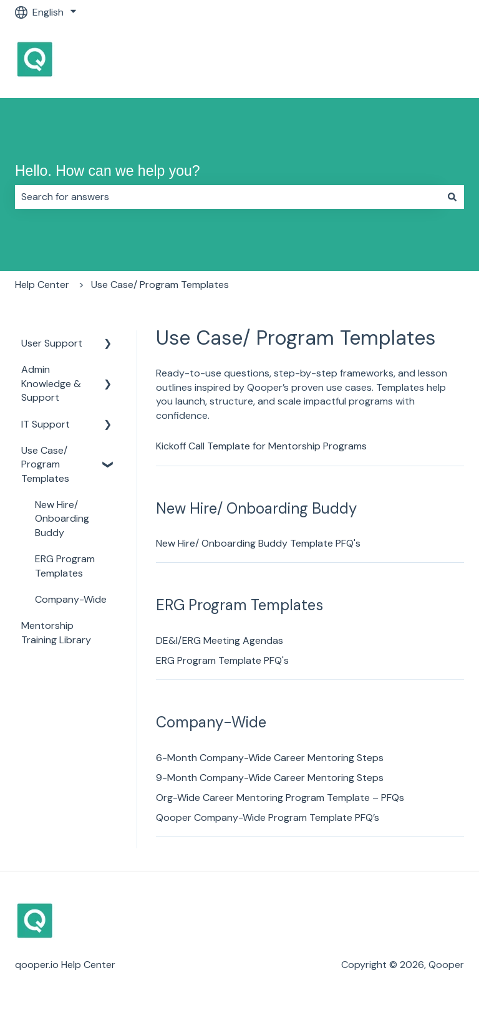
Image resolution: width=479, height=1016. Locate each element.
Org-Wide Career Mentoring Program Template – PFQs (280, 797)
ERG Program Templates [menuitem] (65, 565)
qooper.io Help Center (65, 964)
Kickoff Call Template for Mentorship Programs (261, 446)
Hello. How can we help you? (107, 171)
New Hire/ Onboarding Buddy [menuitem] (62, 518)
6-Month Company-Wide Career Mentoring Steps (270, 757)
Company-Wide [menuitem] (71, 599)
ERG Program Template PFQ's (222, 660)
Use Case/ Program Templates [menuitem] (45, 464)
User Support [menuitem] (51, 343)
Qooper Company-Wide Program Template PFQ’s (267, 817)
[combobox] (227, 197)
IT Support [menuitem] (45, 424)
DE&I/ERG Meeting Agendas (219, 640)
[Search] (452, 197)
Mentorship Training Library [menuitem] (56, 632)
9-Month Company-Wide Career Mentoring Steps (270, 777)
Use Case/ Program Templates (160, 284)
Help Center (42, 284)
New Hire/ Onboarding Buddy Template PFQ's (258, 543)
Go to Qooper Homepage (393, 60)
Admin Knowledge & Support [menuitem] (51, 383)
